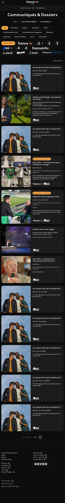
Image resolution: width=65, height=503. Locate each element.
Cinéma (25, 28)
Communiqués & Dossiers (9, 458)
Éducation (50, 32)
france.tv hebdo (6, 465)
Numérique (6, 37)
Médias (3, 462)
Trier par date (58, 66)
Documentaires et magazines (32, 32)
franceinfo (4, 471)
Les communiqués (28, 22)
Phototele (39, 8)
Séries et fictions (20, 37)
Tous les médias (8, 43)
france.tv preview (25, 8)
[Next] (40, 443)
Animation (14, 28)
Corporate (36, 28)
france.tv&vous (38, 465)
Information (44, 37)
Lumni (3, 475)
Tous (15, 22)
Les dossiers (45, 22)
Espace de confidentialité (8, 491)
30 (35, 442)
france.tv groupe (38, 460)
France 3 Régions (6, 477)
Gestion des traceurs (7, 489)
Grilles (3, 460)
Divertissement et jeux (10, 32)
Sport (33, 37)
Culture (47, 28)
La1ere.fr (4, 473)
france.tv (4, 468)
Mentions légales (6, 486)
